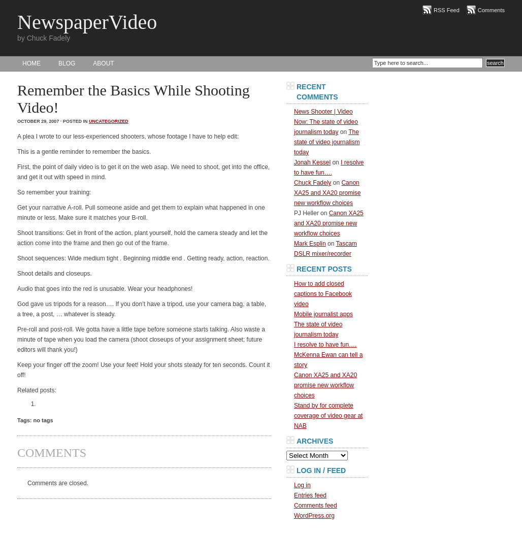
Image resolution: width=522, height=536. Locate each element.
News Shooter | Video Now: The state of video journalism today (326, 122)
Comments (491, 10)
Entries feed (310, 495)
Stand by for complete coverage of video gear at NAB (328, 415)
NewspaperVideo (87, 22)
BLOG (66, 63)
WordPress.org (314, 515)
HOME (31, 63)
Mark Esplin (310, 243)
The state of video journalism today (327, 142)
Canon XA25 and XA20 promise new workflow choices (327, 193)
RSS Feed (447, 10)
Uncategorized (108, 121)
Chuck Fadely (312, 182)
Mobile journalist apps (323, 314)
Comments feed (315, 505)
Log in (302, 485)
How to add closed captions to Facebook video (323, 294)
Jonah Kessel (312, 162)
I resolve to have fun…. (325, 344)
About (103, 63)
